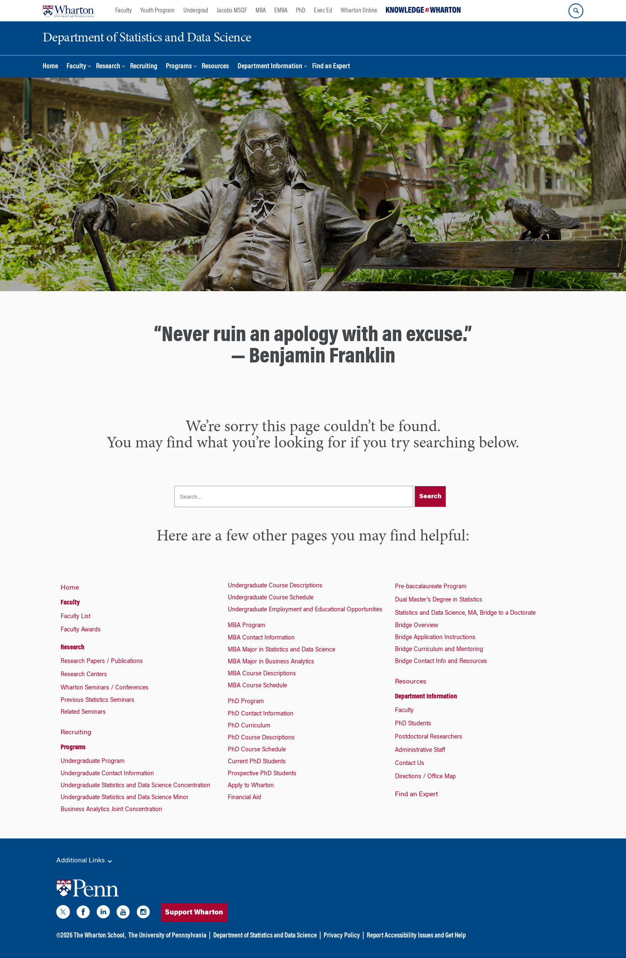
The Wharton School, (100, 935)
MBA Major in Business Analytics (271, 662)
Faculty (123, 10)
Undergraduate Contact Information (107, 774)
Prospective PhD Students (262, 774)
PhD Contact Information (260, 714)
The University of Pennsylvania (167, 935)
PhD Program (246, 702)
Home (50, 66)
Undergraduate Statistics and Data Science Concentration (135, 786)
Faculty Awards (81, 630)
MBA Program (246, 626)
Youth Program (157, 10)
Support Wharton (210, 912)
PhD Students (413, 724)
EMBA (280, 10)
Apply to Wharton (251, 786)
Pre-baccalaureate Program (431, 587)
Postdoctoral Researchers (428, 737)
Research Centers (84, 675)
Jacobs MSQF (232, 10)
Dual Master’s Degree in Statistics (438, 600)
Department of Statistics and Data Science (265, 935)
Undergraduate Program (93, 762)
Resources (215, 66)
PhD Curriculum (249, 726)
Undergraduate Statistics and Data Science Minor (124, 798)
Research (108, 66)
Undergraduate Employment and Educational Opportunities (305, 610)
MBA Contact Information (261, 638)
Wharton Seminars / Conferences (104, 688)
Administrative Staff (420, 751)
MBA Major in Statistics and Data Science (281, 650)
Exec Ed (323, 10)
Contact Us (409, 764)
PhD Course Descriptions (261, 738)
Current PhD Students (257, 762)
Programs (179, 66)
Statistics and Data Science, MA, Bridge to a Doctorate (465, 613)
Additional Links (84, 861)
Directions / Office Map (425, 777)
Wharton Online (359, 10)
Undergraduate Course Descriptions (275, 586)
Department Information (270, 66)
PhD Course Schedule (257, 750)
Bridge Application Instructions (435, 638)
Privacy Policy (342, 935)
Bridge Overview (416, 626)
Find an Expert (331, 66)
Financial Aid (244, 798)
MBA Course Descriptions (262, 674)
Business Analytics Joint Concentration (111, 810)
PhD (300, 10)
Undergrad (195, 10)
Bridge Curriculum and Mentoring (439, 650)
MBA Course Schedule (257, 686)
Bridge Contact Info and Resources (441, 662)
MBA (260, 10)
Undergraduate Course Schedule (270, 598)
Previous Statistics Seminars (97, 701)
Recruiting (143, 66)
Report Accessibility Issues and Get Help (416, 935)
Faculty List (75, 617)
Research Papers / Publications (102, 662)
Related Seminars (83, 713)
